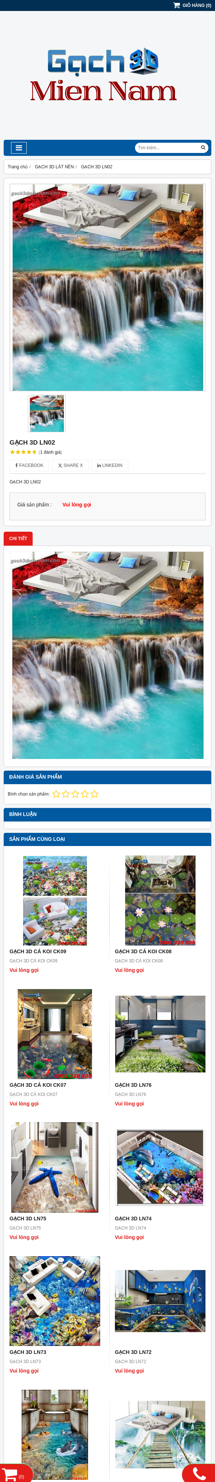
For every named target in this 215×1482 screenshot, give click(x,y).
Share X (70, 465)
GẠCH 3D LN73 (28, 1352)
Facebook (29, 465)
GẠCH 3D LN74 (133, 1218)
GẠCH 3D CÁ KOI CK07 (38, 1085)
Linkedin (110, 465)
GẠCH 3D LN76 (133, 1085)
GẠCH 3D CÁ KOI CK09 (38, 951)
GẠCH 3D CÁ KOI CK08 (143, 951)
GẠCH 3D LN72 (133, 1352)
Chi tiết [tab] (18, 538)
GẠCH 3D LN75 (28, 1218)
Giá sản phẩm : (34, 505)
